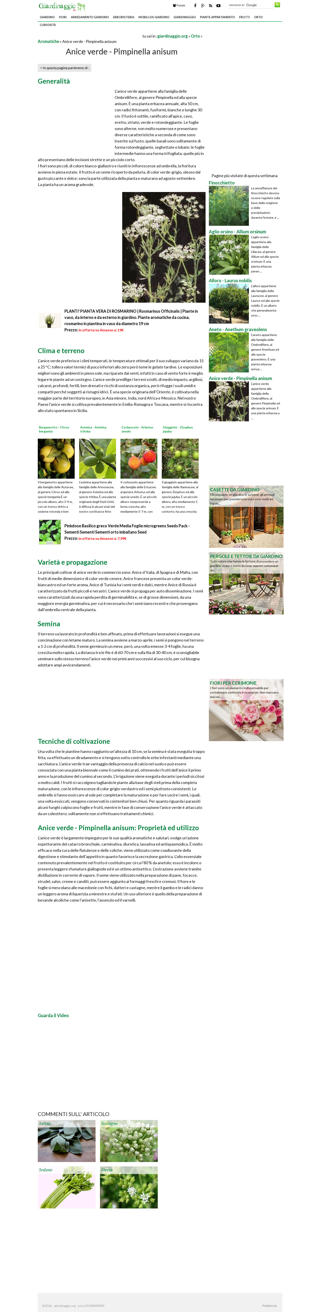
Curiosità (48, 25)
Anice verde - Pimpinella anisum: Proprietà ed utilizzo (118, 828)
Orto (258, 17)
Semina (49, 624)
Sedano (45, 1170)
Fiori (63, 17)
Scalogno (109, 1123)
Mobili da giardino (153, 17)
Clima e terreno (61, 350)
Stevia (107, 1170)
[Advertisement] (90, 36)
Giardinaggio (185, 17)
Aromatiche (48, 41)
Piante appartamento (217, 17)
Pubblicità (269, 1306)
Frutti (244, 17)
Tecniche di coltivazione (74, 741)
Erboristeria (123, 17)
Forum (179, 5)
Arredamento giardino (90, 17)
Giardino (47, 17)
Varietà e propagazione (72, 562)
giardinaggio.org (172, 36)
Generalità (54, 81)
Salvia (45, 1123)
